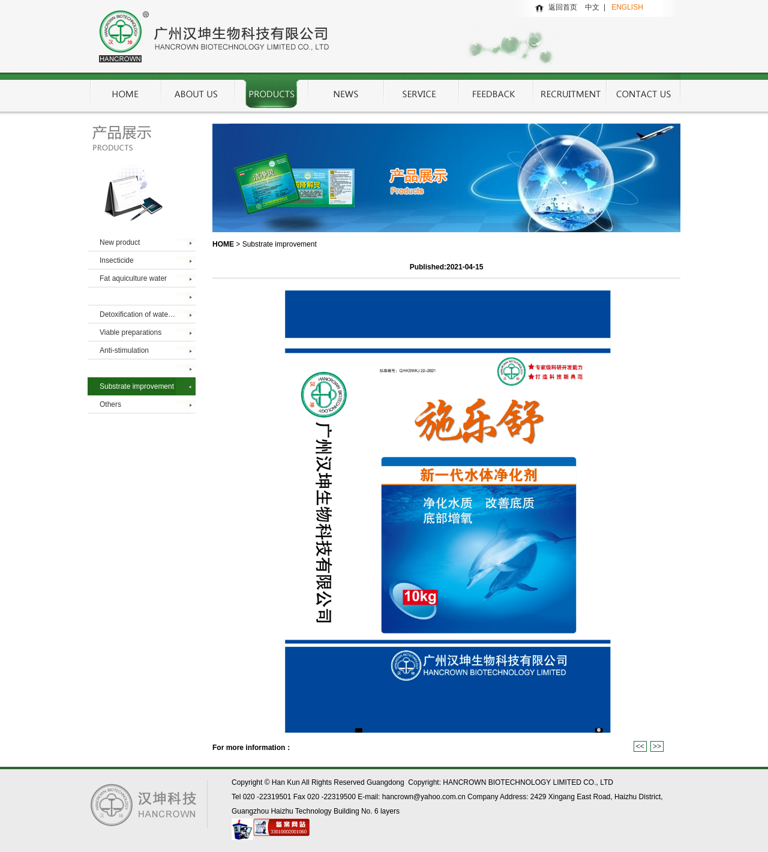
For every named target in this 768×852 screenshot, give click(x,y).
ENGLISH (627, 7)
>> (657, 746)
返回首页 (562, 7)
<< (640, 746)
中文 (594, 7)
